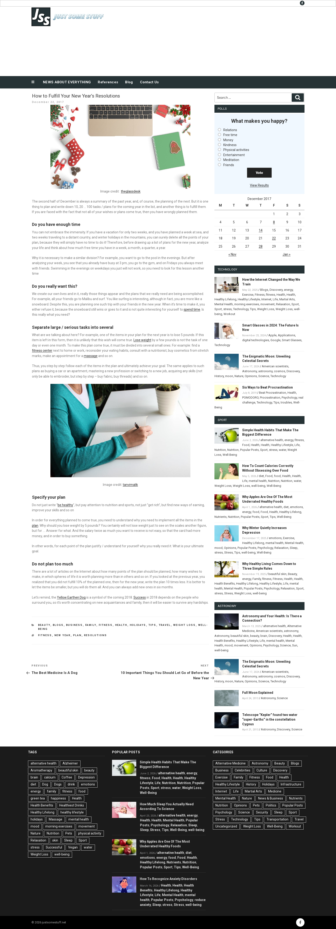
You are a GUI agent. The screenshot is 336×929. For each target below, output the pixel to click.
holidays (37, 819)
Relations (230, 130)
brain (263, 636)
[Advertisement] (214, 40)
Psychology (289, 397)
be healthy (65, 505)
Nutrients (220, 517)
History (219, 376)
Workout (229, 314)
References (108, 82)
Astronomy (249, 371)
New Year (62, 635)
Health (121, 625)
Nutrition (220, 450)
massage (91, 356)
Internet (266, 299)
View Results (259, 185)
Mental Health (223, 304)
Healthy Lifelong (225, 299)
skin (55, 840)
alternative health (271, 440)
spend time (192, 309)
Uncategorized (226, 826)
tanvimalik (130, 485)
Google (275, 340)
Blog (129, 82)
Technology (240, 309)
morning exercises (246, 304)
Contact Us (149, 82)
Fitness (106, 625)
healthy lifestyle (72, 812)
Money (228, 140)
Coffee (67, 777)
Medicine (274, 791)
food (277, 476)
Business (74, 625)
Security (262, 812)
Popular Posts (249, 450)
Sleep (294, 548)
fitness (45, 635)
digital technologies (255, 340)
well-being (258, 485)
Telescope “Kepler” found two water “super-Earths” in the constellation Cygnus (270, 719)
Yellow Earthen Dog (71, 597)
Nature (238, 376)
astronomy (265, 371)
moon (229, 376)
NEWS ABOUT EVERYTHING (67, 82)
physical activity (89, 833)
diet (261, 476)
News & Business (270, 798)
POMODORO (250, 397)
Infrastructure (291, 784)
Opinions (251, 376)
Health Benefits (224, 583)
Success (139, 597)
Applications (286, 335)
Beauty (44, 625)
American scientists (275, 366)
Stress (228, 552)
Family (90, 625)
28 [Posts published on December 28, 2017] (260, 246)
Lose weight (142, 340)
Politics (271, 805)
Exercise (247, 294)
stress (227, 309)
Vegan (73, 847)
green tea (38, 798)
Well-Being (230, 454)
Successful (54, 847)
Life (275, 299)
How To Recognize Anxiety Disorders (168, 879)
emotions (296, 507)
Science (263, 376)
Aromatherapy (41, 770)
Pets (68, 833)
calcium (50, 777)
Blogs (58, 625)
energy (288, 289)
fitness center (42, 350)
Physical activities (236, 150)
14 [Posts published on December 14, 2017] (260, 230)
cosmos (279, 371)
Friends (228, 165)
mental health (258, 481)
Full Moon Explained (257, 692)
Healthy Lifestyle (249, 299)
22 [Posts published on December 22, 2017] (274, 238)
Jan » (286, 254)
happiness (58, 798)
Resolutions (95, 635)
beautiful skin (277, 574)
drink (71, 784)
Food (245, 445)
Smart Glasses (291, 340)
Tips (152, 625)
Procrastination (270, 397)
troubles (286, 402)
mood (218, 548)
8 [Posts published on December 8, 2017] (274, 222)
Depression (86, 777)
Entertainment (234, 155)
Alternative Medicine (230, 763)
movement (267, 304)
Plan (77, 635)
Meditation (231, 160)
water (282, 450)
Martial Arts (287, 299)
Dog (45, 784)
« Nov (232, 254)
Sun (294, 645)
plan (35, 525)
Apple (272, 335)
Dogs (58, 784)
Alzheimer (70, 763)
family (51, 791)
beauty (254, 636)
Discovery (276, 289)
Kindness (230, 145)
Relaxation (283, 304)
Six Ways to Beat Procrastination (267, 387)
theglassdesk (130, 191)
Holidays (138, 625)
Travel (165, 625)
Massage (55, 819)
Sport (295, 304)
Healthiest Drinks (71, 805)
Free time (230, 135)
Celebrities (242, 770)
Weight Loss (184, 625)
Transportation (277, 819)
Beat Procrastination (272, 392)
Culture (261, 770)
